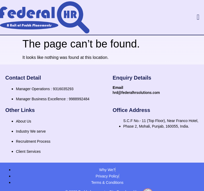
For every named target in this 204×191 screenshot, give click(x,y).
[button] (198, 17)
